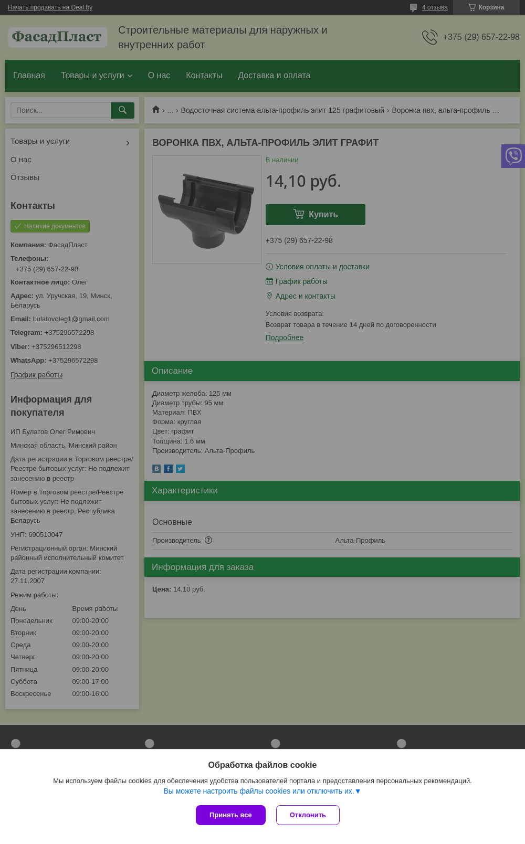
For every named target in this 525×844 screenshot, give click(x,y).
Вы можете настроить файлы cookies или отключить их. (258, 791)
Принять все (230, 815)
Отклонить (308, 815)
